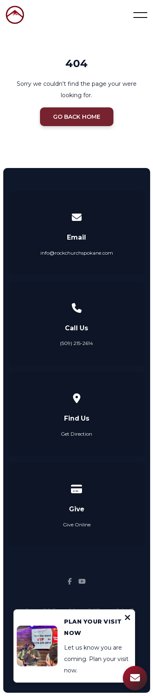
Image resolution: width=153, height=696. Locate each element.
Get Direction (76, 434)
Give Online (77, 524)
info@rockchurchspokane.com (76, 253)
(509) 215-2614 (76, 343)
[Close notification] (127, 619)
